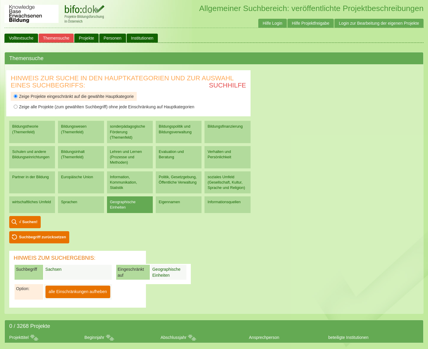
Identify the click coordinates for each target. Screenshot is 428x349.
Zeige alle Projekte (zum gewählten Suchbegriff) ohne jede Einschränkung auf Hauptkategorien (104, 106)
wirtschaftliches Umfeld (31, 202)
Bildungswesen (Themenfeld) (73, 129)
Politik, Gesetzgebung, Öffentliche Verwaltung (177, 179)
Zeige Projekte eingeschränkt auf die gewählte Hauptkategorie (74, 96)
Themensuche (56, 38)
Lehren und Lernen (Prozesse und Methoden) (126, 157)
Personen (113, 38)
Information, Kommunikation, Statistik (123, 182)
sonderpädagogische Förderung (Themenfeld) (127, 131)
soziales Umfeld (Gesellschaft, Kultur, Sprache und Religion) (226, 182)
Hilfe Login (272, 23)
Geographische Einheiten (123, 204)
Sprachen (69, 202)
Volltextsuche (21, 38)
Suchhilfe (227, 85)
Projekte (86, 38)
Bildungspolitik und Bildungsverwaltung (175, 129)
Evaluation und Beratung (171, 154)
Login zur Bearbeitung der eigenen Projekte (379, 23)
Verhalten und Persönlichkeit (219, 154)
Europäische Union (77, 177)
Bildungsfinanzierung (225, 126)
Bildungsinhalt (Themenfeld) (72, 154)
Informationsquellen (223, 202)
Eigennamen (169, 202)
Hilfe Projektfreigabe (310, 23)
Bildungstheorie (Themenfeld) (25, 129)
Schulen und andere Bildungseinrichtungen (30, 154)
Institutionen (142, 38)
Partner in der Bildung (30, 177)
